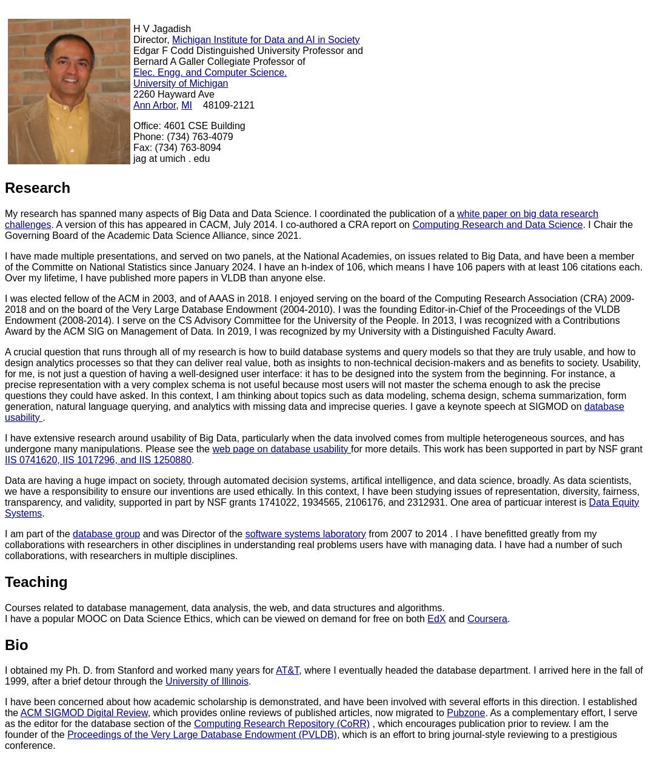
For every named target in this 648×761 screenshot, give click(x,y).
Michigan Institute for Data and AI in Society (266, 40)
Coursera (487, 619)
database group (106, 534)
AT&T (287, 670)
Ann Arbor (154, 105)
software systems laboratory (306, 534)
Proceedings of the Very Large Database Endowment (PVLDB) (202, 734)
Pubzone (466, 713)
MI (186, 105)
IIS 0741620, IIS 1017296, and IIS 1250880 (98, 460)
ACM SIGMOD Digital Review (84, 713)
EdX (436, 619)
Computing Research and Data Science (497, 225)
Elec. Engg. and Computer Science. (210, 72)
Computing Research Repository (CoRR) (282, 724)
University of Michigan (181, 83)
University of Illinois (207, 681)
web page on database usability (281, 449)
